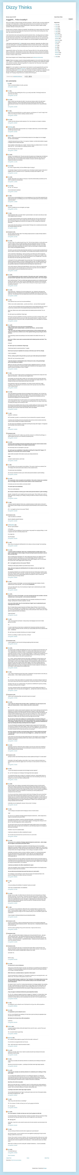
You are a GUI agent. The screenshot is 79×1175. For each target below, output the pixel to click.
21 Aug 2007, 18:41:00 (12, 1066)
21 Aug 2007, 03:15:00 (12, 959)
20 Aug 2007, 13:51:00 (12, 438)
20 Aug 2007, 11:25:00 (12, 181)
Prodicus (9, 1026)
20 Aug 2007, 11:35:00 (12, 201)
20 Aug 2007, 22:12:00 (12, 916)
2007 (56, 33)
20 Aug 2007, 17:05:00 (12, 690)
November (57, 36)
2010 (56, 28)
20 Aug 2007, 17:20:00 (12, 740)
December (57, 34)
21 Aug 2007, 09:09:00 (12, 1006)
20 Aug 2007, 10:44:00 (12, 131)
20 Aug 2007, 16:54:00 (12, 667)
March (56, 50)
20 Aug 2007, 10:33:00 (12, 115)
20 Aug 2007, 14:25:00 (12, 474)
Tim (8, 83)
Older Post (47, 1158)
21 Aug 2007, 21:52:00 (12, 1145)
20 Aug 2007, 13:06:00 (12, 369)
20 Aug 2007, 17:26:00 (12, 764)
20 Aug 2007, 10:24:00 (12, 106)
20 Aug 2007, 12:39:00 (12, 295)
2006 (56, 56)
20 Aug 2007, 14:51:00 (12, 538)
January (56, 54)
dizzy (9, 99)
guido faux (10, 1037)
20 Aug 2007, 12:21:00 (12, 285)
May (56, 47)
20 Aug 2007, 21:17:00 (12, 889)
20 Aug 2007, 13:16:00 (12, 387)
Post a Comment (11, 1155)
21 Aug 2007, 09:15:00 (12, 1022)
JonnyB (9, 135)
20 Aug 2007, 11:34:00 (12, 191)
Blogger (44, 1168)
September (57, 40)
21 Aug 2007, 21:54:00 (12, 1152)
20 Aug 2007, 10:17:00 (12, 95)
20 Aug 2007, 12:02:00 (12, 228)
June (56, 45)
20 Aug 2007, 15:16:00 (12, 545)
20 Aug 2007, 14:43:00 (12, 510)
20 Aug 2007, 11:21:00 (12, 173)
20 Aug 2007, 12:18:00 (12, 270)
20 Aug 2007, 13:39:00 (12, 429)
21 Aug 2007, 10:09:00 (12, 1033)
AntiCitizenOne (11, 524)
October (56, 38)
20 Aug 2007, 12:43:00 (12, 321)
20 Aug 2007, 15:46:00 (12, 577)
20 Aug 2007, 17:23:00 (12, 750)
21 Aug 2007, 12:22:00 (12, 1054)
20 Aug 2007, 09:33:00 (12, 86)
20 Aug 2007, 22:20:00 (12, 929)
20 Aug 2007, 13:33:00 (12, 409)
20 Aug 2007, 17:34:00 (12, 779)
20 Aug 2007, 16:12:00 (12, 615)
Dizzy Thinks (19, 7)
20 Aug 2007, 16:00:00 (12, 590)
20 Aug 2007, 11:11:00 (12, 161)
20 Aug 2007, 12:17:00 (12, 236)
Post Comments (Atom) (16, 1160)
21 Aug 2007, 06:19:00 (12, 998)
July (56, 43)
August (56, 42)
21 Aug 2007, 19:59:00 (12, 1095)
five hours (19, 69)
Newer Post (8, 1158)
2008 (56, 31)
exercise (23, 68)
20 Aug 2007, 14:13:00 (12, 460)
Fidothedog (10, 127)
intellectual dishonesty (38, 57)
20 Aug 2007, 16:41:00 (12, 643)
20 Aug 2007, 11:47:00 (12, 209)
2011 (56, 26)
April (56, 49)
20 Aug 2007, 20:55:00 (12, 876)
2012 (56, 24)
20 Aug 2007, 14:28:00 (12, 498)
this (20, 43)
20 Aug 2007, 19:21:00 (12, 804)
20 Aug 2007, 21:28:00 (12, 903)
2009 (56, 29)
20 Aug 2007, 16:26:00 (12, 636)
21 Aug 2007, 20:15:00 (12, 1125)
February (57, 52)
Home (28, 1158)
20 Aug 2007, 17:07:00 (12, 698)
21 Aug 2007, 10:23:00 (12, 1046)
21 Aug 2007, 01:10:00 (12, 941)
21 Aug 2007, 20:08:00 (12, 1107)
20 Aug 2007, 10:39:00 (12, 122)
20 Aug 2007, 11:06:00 (12, 150)
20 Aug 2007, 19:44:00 (12, 836)
